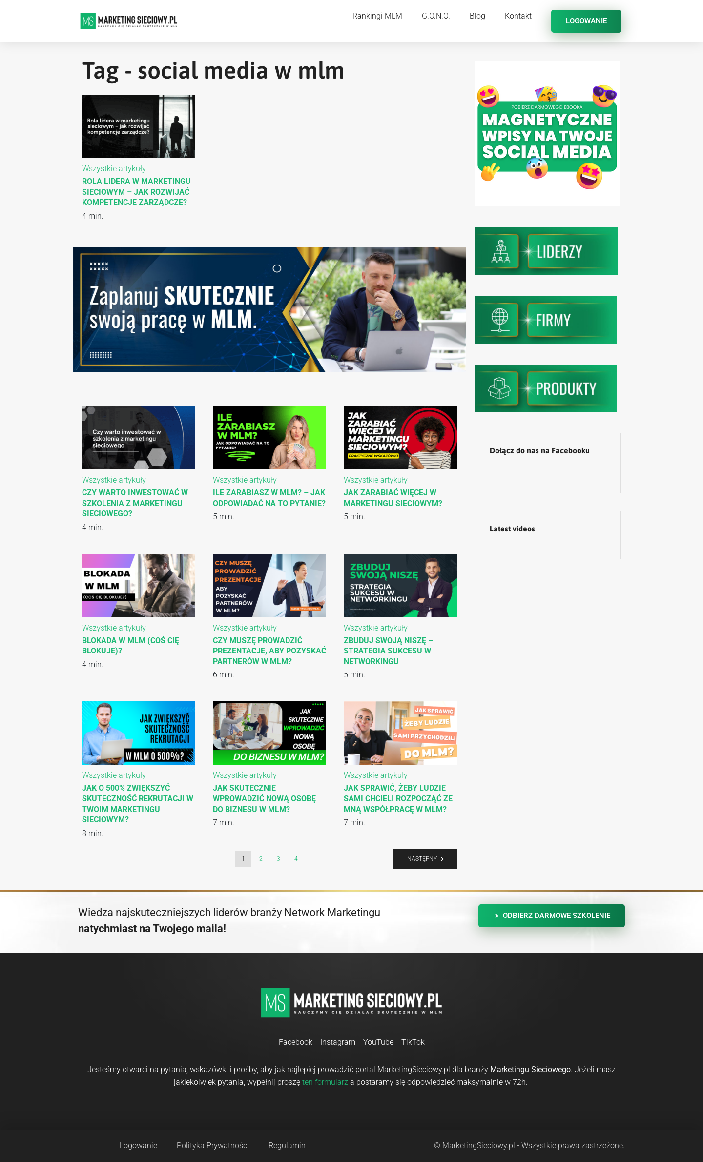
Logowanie (138, 1145)
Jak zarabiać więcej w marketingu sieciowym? (393, 498)
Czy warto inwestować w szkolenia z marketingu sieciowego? (135, 503)
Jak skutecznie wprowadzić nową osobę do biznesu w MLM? (264, 798)
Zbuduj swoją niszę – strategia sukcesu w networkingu (388, 651)
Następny (422, 859)
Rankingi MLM (377, 15)
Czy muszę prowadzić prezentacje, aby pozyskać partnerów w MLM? (269, 651)
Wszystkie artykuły (114, 168)
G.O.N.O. (436, 15)
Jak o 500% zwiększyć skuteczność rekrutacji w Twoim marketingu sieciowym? (137, 803)
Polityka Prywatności (213, 1145)
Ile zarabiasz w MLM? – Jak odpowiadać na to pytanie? (269, 498)
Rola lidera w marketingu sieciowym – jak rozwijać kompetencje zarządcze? (136, 192)
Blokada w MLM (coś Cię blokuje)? (130, 646)
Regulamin (287, 1145)
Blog (477, 15)
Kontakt (518, 15)
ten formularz (325, 1082)
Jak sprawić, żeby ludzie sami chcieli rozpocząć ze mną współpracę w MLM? (398, 798)
